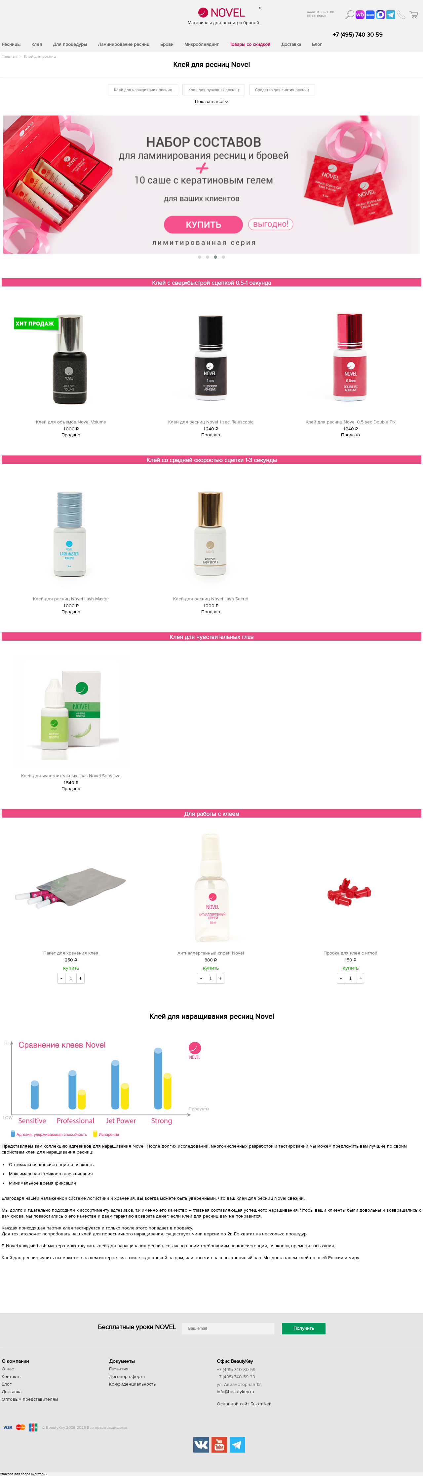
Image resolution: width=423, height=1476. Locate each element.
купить (71, 968)
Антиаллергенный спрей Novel (210, 953)
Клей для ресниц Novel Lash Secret (211, 599)
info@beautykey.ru (235, 1392)
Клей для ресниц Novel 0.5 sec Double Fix (351, 422)
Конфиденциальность (132, 1384)
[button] (200, 257)
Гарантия (119, 1369)
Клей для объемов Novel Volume (71, 422)
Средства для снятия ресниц (282, 89)
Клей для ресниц (40, 56)
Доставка (11, 1392)
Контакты (11, 1377)
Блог (7, 1384)
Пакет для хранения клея (70, 953)
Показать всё (209, 102)
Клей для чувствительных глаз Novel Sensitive (71, 776)
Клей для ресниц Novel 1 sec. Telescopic (210, 422)
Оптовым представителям (30, 1399)
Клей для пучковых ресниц (213, 89)
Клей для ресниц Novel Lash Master (71, 599)
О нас (8, 1369)
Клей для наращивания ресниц (143, 89)
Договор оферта (127, 1377)
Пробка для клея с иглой (350, 953)
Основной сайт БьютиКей (244, 1404)
